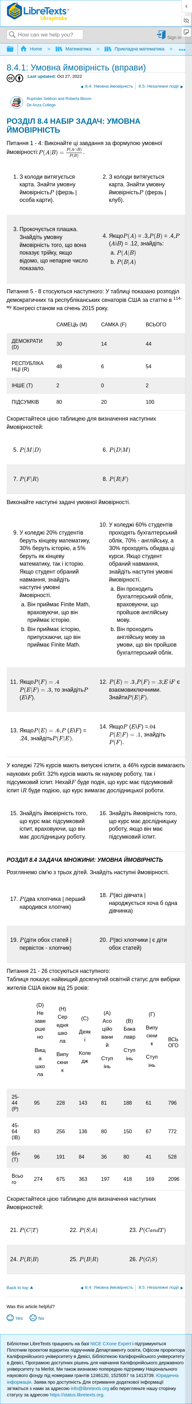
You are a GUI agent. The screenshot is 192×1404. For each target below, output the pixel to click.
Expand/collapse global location (182, 47)
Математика (74, 48)
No (41, 1318)
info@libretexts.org (90, 1388)
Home (32, 48)
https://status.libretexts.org (76, 1394)
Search (12, 35)
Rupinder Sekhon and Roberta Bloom (59, 98)
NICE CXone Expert (112, 1343)
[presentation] (60, 152)
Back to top (17, 1287)
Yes (19, 1318)
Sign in (174, 37)
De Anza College (41, 105)
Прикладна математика (135, 48)
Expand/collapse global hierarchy (14, 49)
